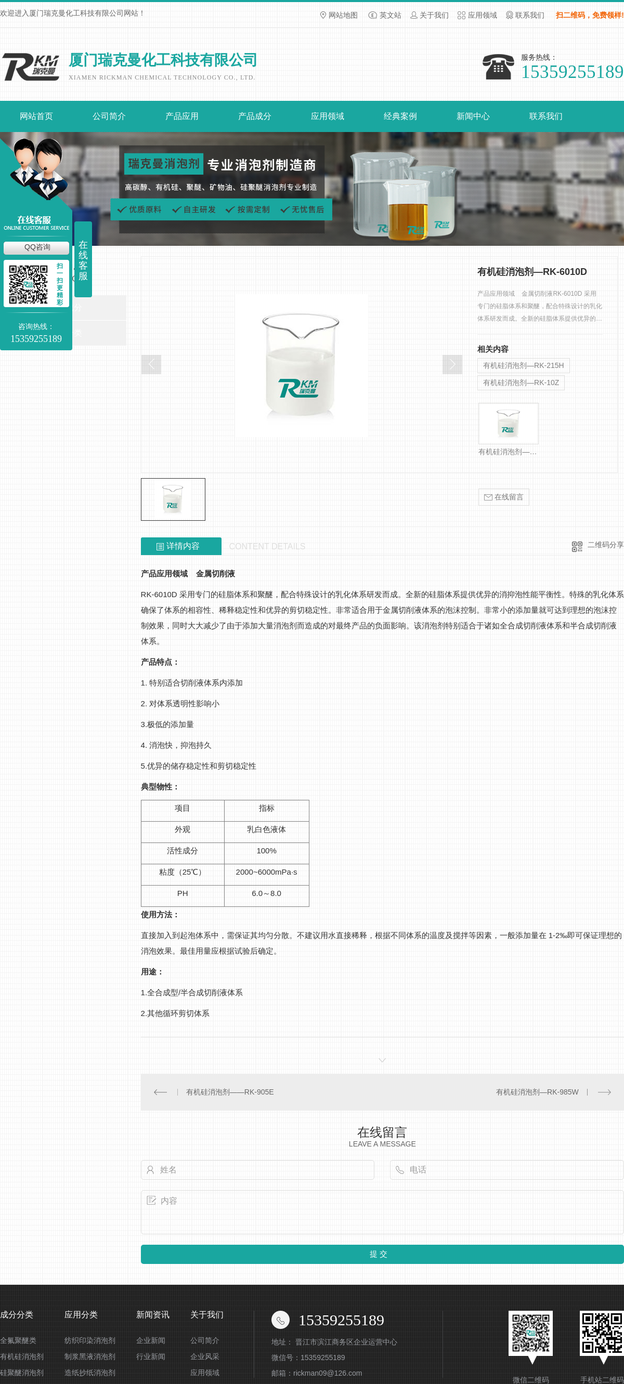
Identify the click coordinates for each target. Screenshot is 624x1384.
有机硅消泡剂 (22, 1356)
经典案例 (400, 116)
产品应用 (182, 116)
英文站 (390, 15)
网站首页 (36, 116)
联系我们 (529, 15)
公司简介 (109, 116)
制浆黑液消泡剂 (89, 1356)
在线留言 (504, 497)
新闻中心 (473, 116)
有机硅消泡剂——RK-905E (230, 1092)
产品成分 (254, 116)
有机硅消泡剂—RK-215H (523, 365)
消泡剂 (285, 625)
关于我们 (434, 15)
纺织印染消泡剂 (89, 1340)
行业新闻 (150, 1356)
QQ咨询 (37, 247)
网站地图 (343, 15)
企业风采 (204, 1356)
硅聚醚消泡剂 (22, 1372)
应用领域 (482, 15)
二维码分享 (606, 545)
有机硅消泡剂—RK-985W (537, 1092)
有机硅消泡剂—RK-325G (508, 451)
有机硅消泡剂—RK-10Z (521, 382)
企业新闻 (150, 1340)
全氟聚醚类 (18, 1340)
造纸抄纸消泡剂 (89, 1372)
